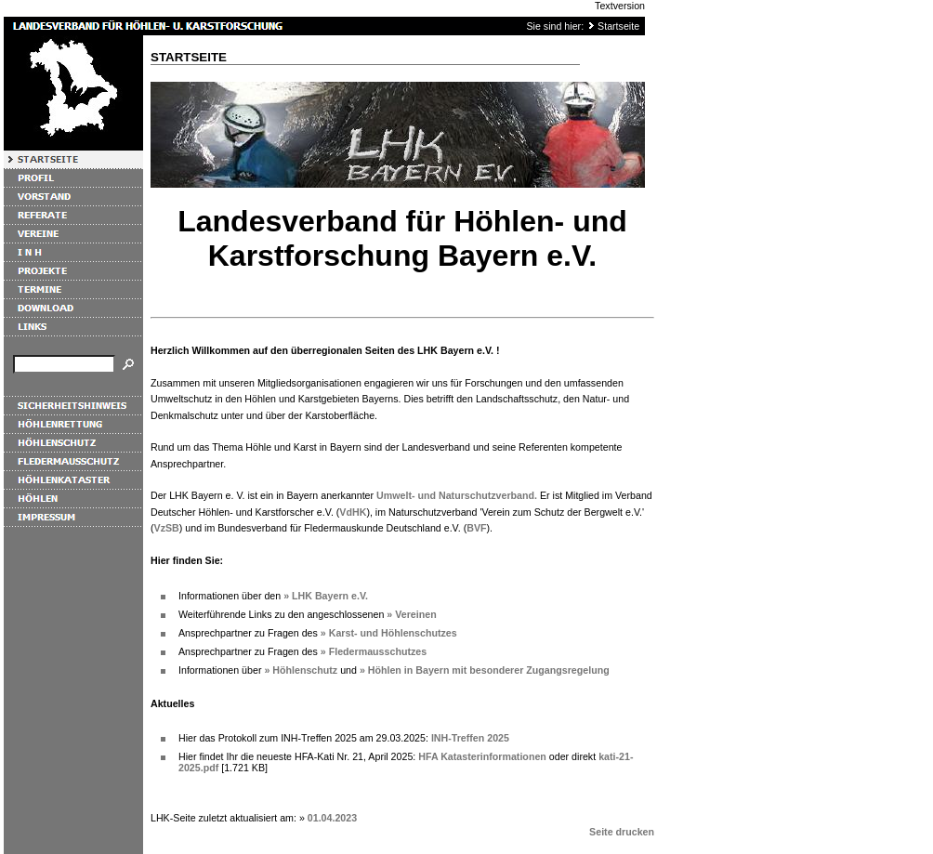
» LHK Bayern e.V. (325, 595)
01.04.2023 (332, 817)
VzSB (166, 527)
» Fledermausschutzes (374, 651)
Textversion (620, 5)
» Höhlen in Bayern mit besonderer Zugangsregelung (485, 670)
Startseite (618, 26)
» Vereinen (411, 614)
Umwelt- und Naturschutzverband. (456, 495)
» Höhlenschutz (300, 670)
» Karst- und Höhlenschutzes (389, 632)
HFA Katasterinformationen (482, 756)
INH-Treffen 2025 (470, 737)
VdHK (352, 512)
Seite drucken (621, 831)
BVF (476, 527)
